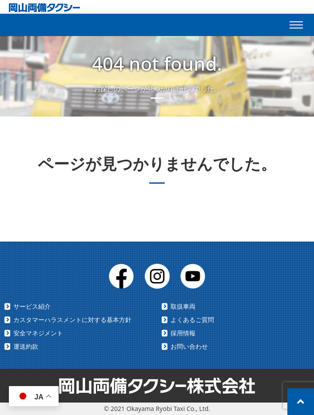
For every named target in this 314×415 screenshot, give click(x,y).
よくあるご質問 (192, 319)
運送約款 (25, 346)
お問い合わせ (189, 346)
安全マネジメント (38, 333)
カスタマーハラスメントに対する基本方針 (72, 319)
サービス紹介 (32, 306)
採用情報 (183, 333)
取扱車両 (183, 306)
